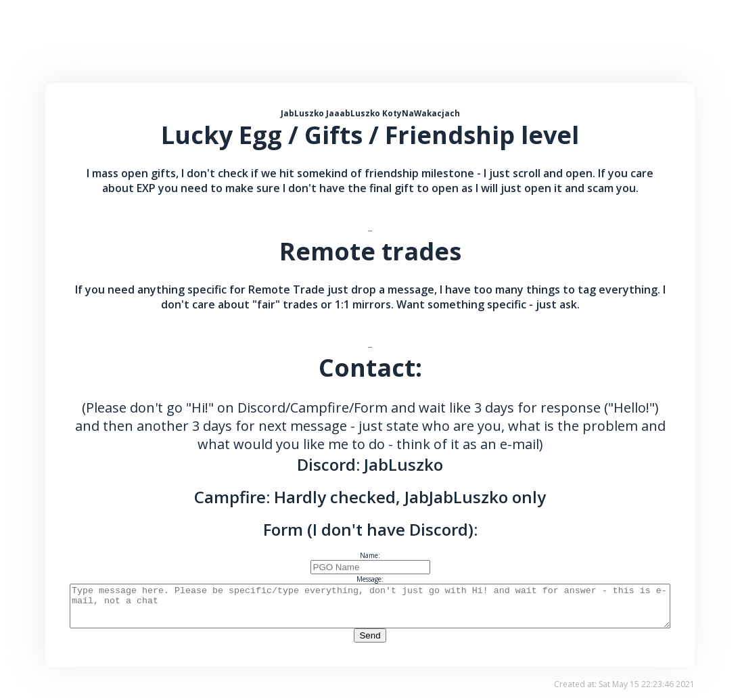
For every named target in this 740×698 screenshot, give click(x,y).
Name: (370, 555)
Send (369, 643)
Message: (370, 579)
